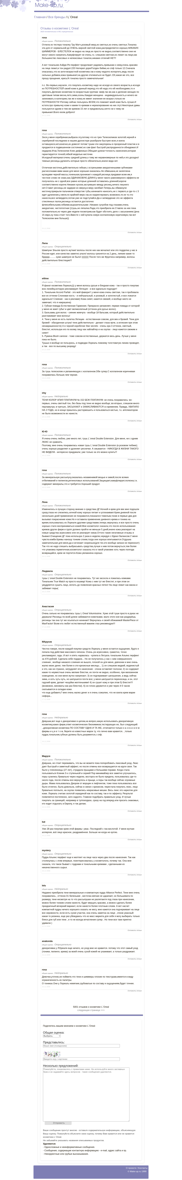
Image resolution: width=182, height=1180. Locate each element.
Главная (40, 17)
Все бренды (56, 17)
